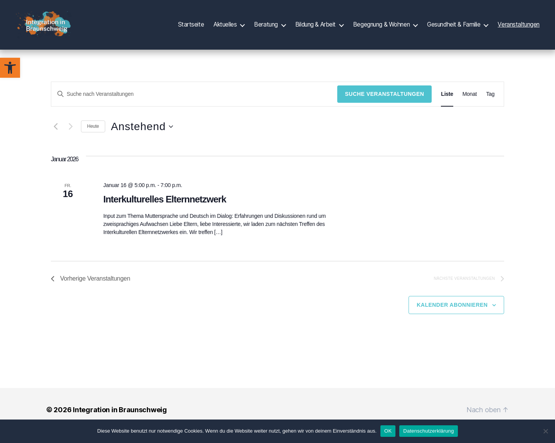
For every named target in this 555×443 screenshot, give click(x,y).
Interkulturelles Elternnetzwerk (164, 211)
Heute (93, 137)
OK (388, 431)
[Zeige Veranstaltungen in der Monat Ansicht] (469, 106)
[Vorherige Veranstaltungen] (55, 138)
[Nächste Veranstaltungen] (70, 138)
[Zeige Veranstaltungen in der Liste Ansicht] (447, 106)
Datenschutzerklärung (428, 431)
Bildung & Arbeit (315, 28)
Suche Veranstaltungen (384, 105)
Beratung (266, 28)
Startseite (191, 28)
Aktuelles (225, 28)
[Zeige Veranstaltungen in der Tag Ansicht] (490, 106)
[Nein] (545, 431)
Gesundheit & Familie (453, 28)
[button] (10, 68)
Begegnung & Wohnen (381, 28)
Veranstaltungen (519, 28)
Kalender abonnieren (452, 316)
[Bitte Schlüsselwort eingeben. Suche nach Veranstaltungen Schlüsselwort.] (194, 106)
